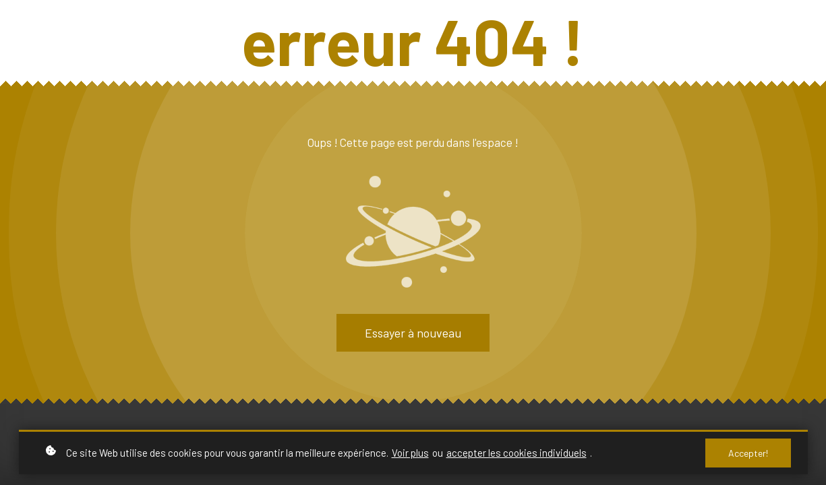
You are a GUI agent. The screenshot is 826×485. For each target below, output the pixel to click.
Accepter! (748, 453)
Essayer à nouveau (413, 332)
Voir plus (410, 453)
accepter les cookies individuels (516, 453)
